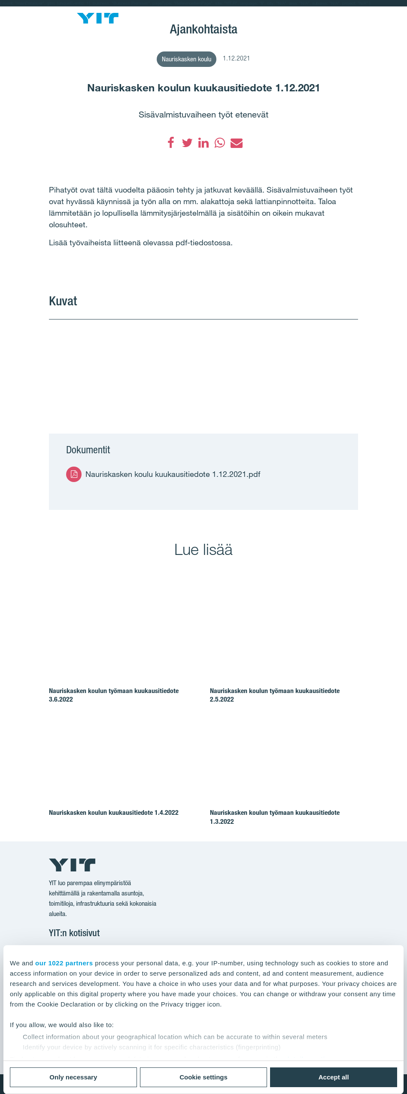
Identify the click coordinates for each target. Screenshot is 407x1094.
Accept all (334, 1077)
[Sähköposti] (236, 143)
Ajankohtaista (203, 28)
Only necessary (73, 1077)
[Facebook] (170, 143)
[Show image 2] (281, 365)
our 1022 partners (64, 963)
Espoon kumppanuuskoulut (203, 17)
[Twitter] (187, 143)
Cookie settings (203, 1077)
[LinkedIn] (203, 143)
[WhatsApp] (219, 143)
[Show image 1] (126, 365)
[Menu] (56, 12)
